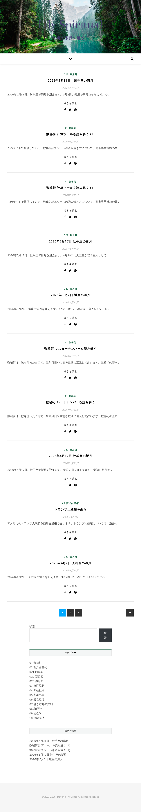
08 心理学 (35, 708)
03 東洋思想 (36, 685)
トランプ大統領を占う (71, 509)
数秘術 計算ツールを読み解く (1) (70, 188)
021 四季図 (36, 672)
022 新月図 (70, 235)
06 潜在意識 (36, 699)
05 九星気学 (36, 695)
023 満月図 (70, 74)
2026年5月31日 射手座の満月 (70, 80)
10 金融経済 (36, 718)
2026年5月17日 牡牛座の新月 (70, 241)
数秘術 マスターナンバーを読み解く (70, 349)
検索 (32, 626)
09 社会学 (35, 713)
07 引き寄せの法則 (41, 704)
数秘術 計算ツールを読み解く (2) (70, 134)
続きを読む (70, 103)
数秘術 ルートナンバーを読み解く (70, 402)
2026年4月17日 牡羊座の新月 (70, 456)
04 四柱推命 (36, 690)
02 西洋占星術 (70, 503)
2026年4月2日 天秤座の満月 (70, 563)
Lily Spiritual (70, 24)
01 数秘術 (70, 128)
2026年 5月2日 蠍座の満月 (70, 295)
